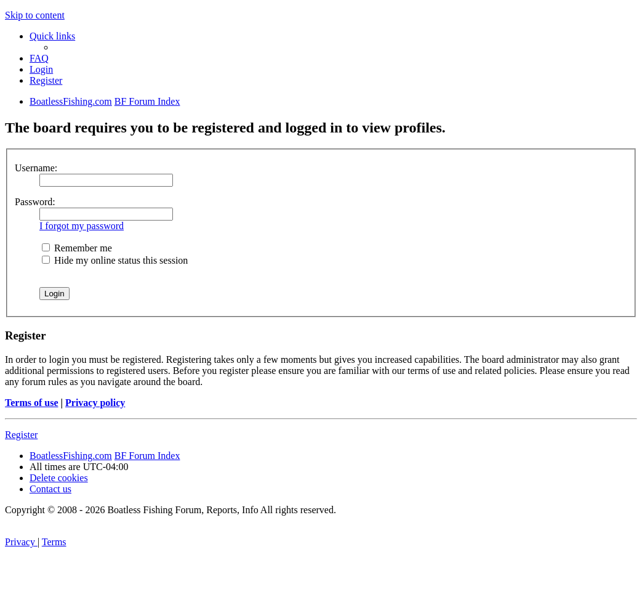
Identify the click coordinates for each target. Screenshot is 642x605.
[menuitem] (39, 58)
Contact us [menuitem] (50, 489)
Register (21, 434)
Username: (36, 168)
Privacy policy (95, 402)
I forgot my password (81, 226)
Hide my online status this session (115, 260)
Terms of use (31, 402)
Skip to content (35, 15)
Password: (35, 202)
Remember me (77, 248)
